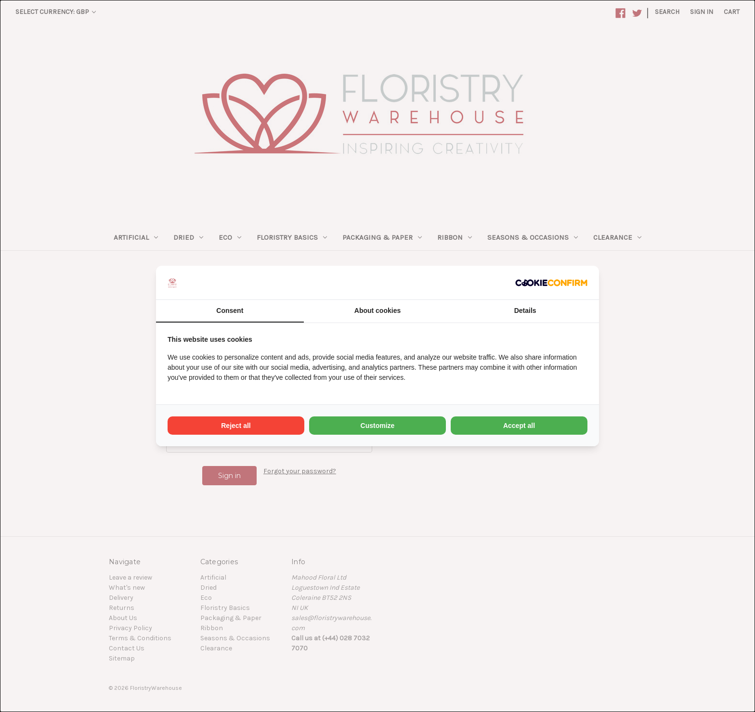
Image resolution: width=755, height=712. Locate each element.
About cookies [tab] (377, 310)
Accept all (519, 425)
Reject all (235, 425)
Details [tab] (525, 310)
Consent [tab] (229, 310)
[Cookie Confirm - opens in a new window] (551, 282)
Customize (378, 425)
